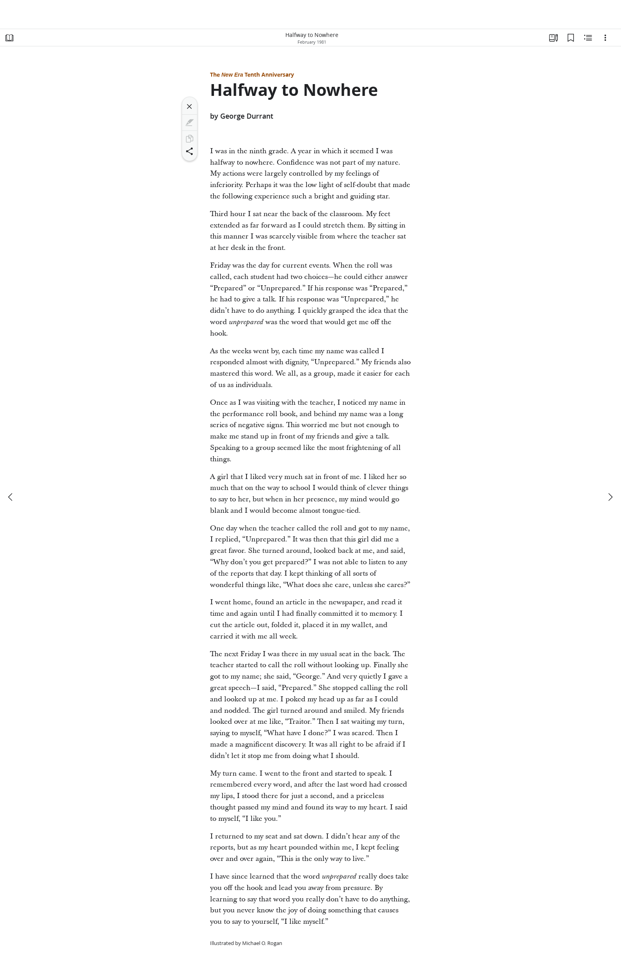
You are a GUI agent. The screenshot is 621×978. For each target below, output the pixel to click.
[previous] (11, 497)
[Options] (605, 37)
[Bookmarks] (571, 37)
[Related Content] (588, 37)
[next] (610, 497)
